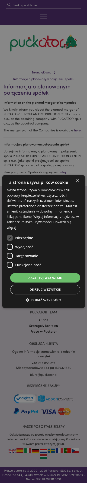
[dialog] (43, 241)
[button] (43, 300)
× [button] (77, 180)
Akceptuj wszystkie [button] (45, 278)
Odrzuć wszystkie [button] (45, 289)
